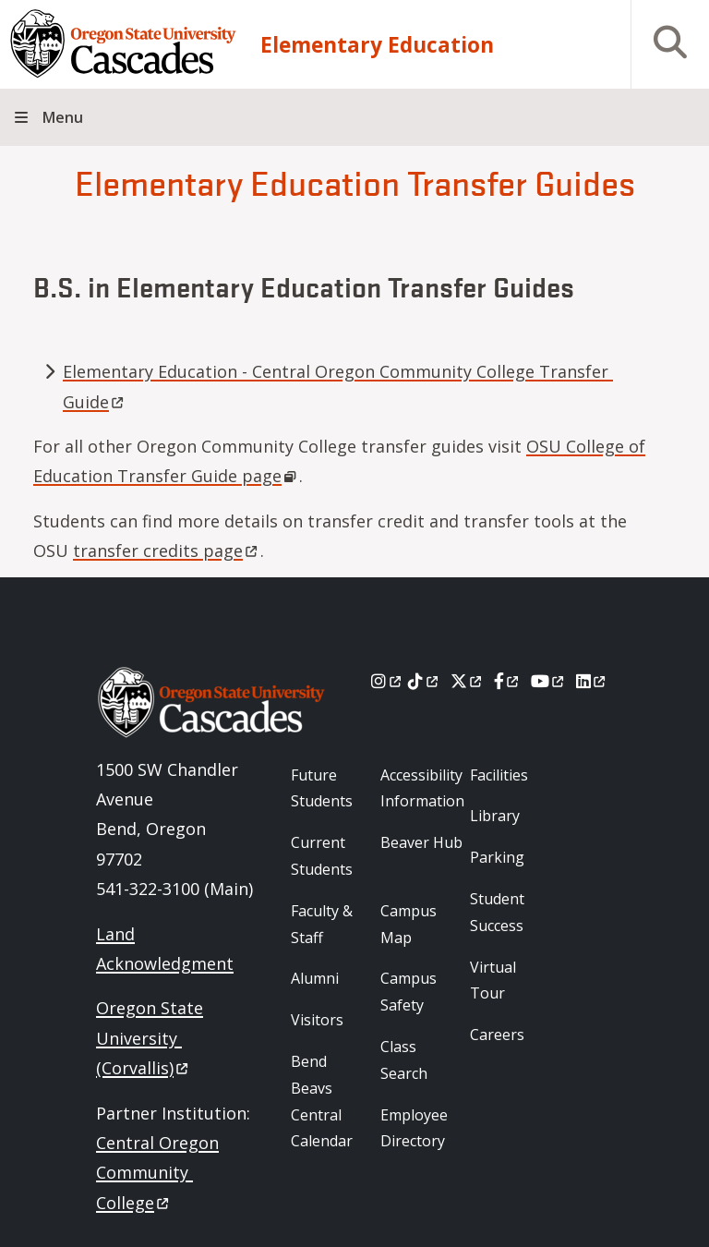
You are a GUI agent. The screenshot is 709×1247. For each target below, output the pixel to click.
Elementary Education (377, 44)
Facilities (499, 775)
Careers (497, 1034)
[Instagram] (387, 681)
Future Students (322, 788)
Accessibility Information (422, 788)
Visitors (317, 1020)
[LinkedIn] (592, 681)
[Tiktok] (424, 681)
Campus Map (408, 924)
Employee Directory (414, 1128)
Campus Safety (408, 991)
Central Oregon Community (157, 1173)
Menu (62, 117)
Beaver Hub (421, 842)
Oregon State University (149, 1038)
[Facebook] (508, 681)
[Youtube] (549, 681)
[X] (468, 681)
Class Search (403, 1060)
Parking (497, 857)
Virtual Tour (493, 980)
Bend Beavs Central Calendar (322, 1101)
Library (495, 815)
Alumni (315, 978)
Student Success (497, 912)
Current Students (322, 855)
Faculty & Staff (322, 924)
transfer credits (166, 550)
